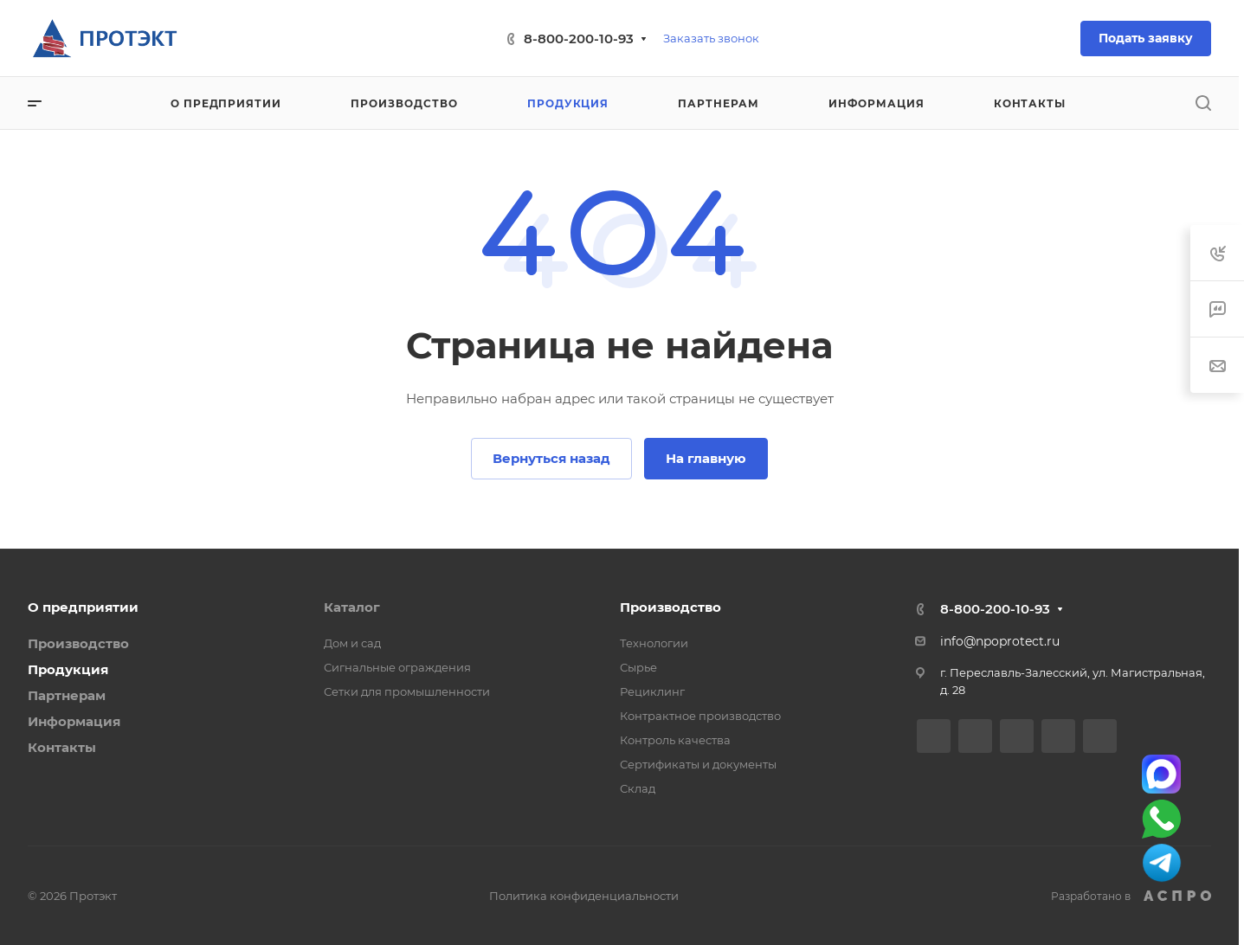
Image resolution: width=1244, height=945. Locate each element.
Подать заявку (1146, 38)
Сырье (638, 667)
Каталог (352, 607)
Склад (637, 788)
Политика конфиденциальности (584, 896)
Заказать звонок (711, 38)
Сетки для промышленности (407, 691)
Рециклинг (652, 691)
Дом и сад (352, 643)
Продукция (68, 669)
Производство (78, 643)
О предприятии (83, 607)
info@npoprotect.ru (1000, 641)
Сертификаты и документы (698, 764)
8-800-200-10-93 (579, 38)
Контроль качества (675, 740)
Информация (74, 721)
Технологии (654, 643)
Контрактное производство (700, 716)
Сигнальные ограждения (397, 667)
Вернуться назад (551, 458)
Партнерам (67, 695)
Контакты (62, 747)
